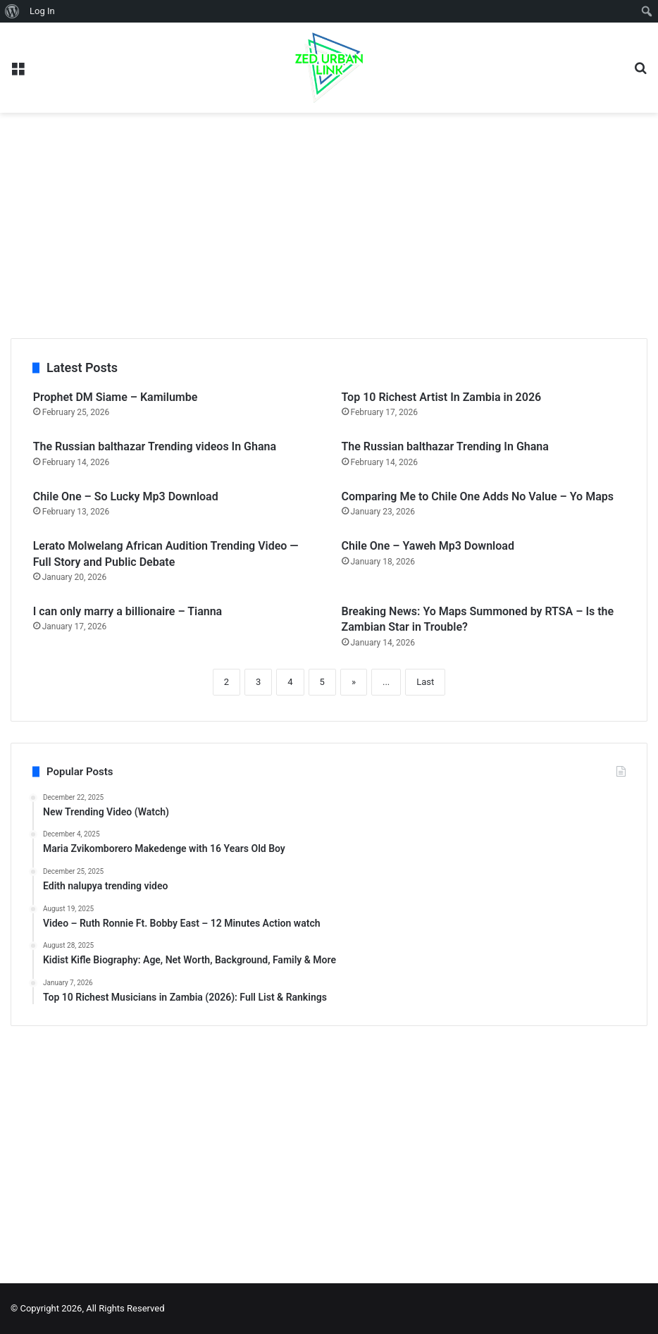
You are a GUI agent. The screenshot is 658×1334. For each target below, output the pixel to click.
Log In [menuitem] (42, 11)
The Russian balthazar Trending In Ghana (445, 446)
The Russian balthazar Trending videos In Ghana (154, 446)
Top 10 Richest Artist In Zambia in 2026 (442, 397)
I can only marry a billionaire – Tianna (128, 611)
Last (425, 682)
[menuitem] (12, 11)
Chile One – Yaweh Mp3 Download (428, 545)
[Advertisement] (329, 225)
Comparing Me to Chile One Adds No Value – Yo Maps (478, 496)
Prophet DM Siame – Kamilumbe (115, 397)
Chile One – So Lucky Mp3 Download (125, 496)
